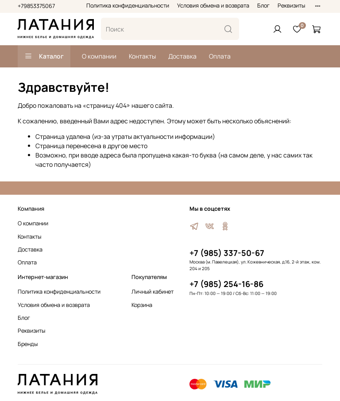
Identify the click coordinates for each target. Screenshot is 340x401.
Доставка (182, 56)
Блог (263, 5)
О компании (99, 56)
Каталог (44, 56)
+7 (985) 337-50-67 (226, 253)
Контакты (142, 56)
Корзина (141, 305)
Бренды (28, 344)
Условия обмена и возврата (213, 5)
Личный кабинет (152, 291)
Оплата (220, 56)
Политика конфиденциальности (127, 5)
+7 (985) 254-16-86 (226, 284)
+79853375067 (36, 6)
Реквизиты (291, 5)
